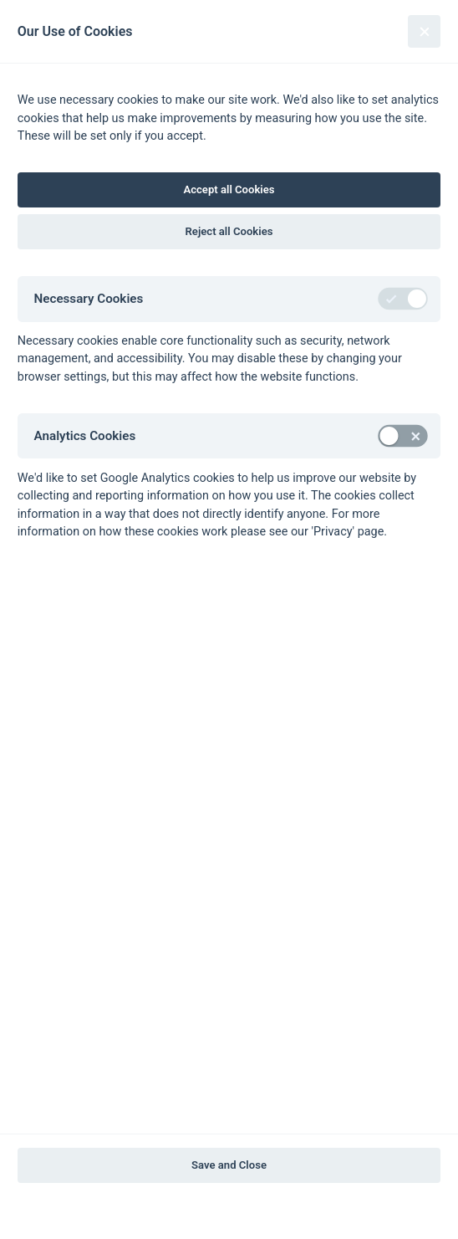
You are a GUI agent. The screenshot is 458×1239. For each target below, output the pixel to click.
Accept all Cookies (228, 189)
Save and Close (229, 1165)
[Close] (424, 31)
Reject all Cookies (229, 231)
